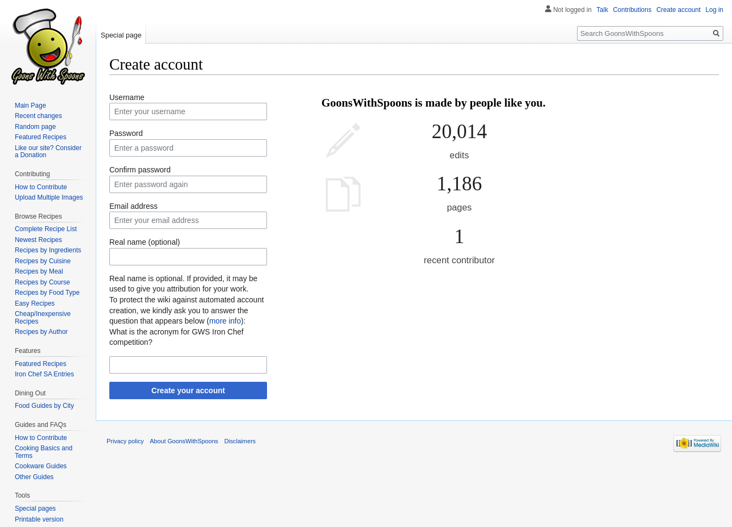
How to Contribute (41, 187)
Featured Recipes (40, 137)
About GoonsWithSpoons (184, 441)
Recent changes (38, 116)
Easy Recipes (34, 303)
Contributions (632, 10)
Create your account (188, 390)
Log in (714, 10)
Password (125, 133)
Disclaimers (240, 441)
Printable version (39, 519)
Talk (602, 10)
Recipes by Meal (39, 271)
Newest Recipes (38, 240)
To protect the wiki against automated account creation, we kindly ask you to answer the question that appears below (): (186, 310)
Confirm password (140, 169)
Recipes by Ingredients (48, 250)
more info (225, 321)
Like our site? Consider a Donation (48, 151)
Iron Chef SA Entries (44, 374)
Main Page (30, 105)
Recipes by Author (41, 332)
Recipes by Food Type (47, 292)
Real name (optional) (144, 242)
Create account (678, 10)
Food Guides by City (44, 406)
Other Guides (34, 477)
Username (127, 97)
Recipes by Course (42, 282)
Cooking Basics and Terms (43, 452)
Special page (121, 35)
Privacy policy (125, 441)
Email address (133, 206)
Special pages (35, 508)
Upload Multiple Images (49, 197)
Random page (35, 127)
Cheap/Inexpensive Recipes (43, 317)
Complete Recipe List (46, 229)
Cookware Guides (40, 466)
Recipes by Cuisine (43, 261)
